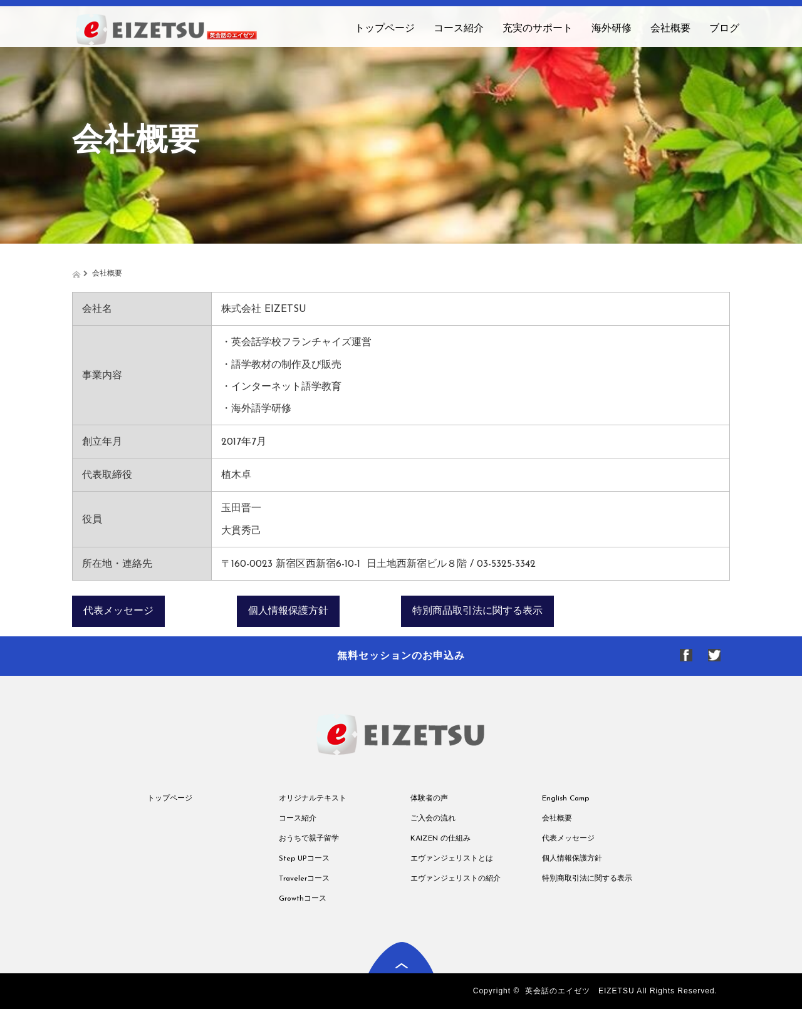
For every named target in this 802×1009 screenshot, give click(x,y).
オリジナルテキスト (312, 798)
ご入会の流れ (433, 818)
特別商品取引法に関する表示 (477, 611)
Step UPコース (304, 858)
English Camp (565, 798)
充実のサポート (538, 29)
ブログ (724, 29)
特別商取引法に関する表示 (587, 878)
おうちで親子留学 (309, 838)
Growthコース (302, 899)
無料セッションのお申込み (401, 655)
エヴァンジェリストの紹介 (455, 878)
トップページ (385, 29)
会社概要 (670, 29)
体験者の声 (429, 798)
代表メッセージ (118, 611)
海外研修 (611, 29)
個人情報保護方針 (288, 611)
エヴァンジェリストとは (451, 858)
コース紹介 (459, 29)
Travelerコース (304, 878)
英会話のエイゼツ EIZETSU (580, 990)
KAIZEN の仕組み (440, 838)
